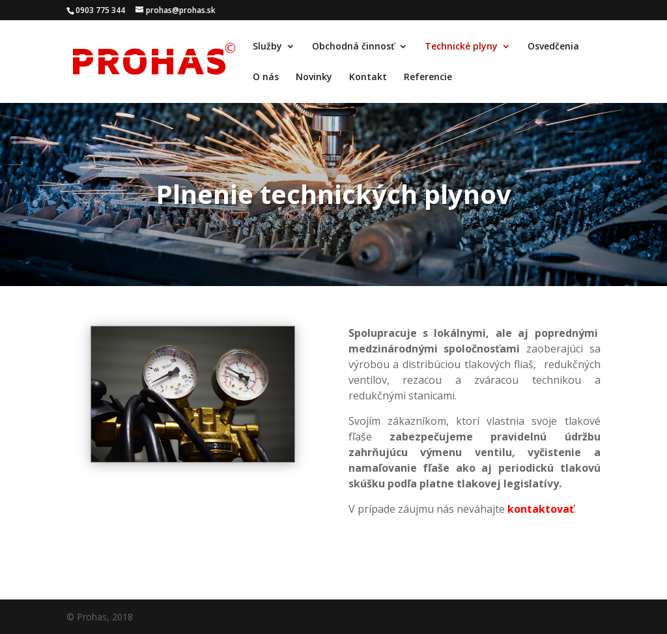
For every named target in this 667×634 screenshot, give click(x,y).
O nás (266, 77)
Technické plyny (461, 47)
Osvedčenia (553, 47)
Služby (267, 47)
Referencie (428, 77)
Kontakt (368, 77)
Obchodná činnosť (353, 47)
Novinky (314, 77)
